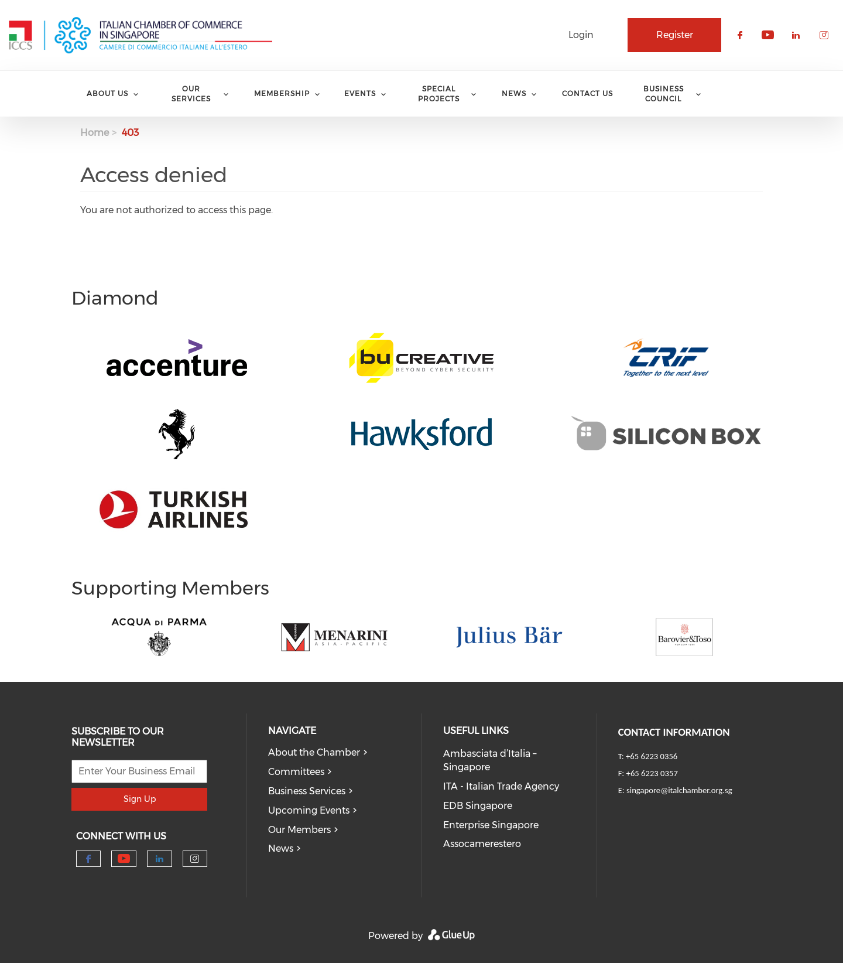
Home (94, 132)
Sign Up (140, 799)
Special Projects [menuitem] (439, 93)
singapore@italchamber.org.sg (679, 790)
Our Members (299, 829)
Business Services (306, 791)
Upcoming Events (308, 810)
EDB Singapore (477, 805)
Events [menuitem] (360, 93)
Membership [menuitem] (282, 93)
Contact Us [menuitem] (587, 93)
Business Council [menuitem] (663, 93)
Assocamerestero (482, 843)
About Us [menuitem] (107, 93)
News (280, 848)
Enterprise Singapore (491, 825)
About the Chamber (314, 752)
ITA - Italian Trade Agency (501, 786)
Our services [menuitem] (191, 93)
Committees (296, 771)
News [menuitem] (514, 93)
